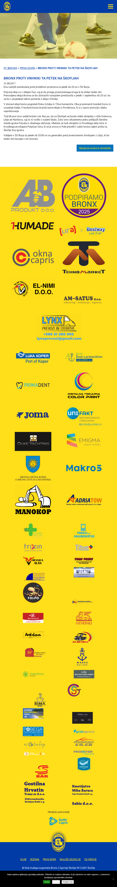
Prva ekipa (49, 859)
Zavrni (56, 882)
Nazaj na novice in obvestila (95, 148)
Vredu (46, 882)
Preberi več (68, 882)
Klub (23, 859)
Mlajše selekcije (70, 859)
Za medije (90, 859)
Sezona (34, 859)
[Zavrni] (113, 878)
